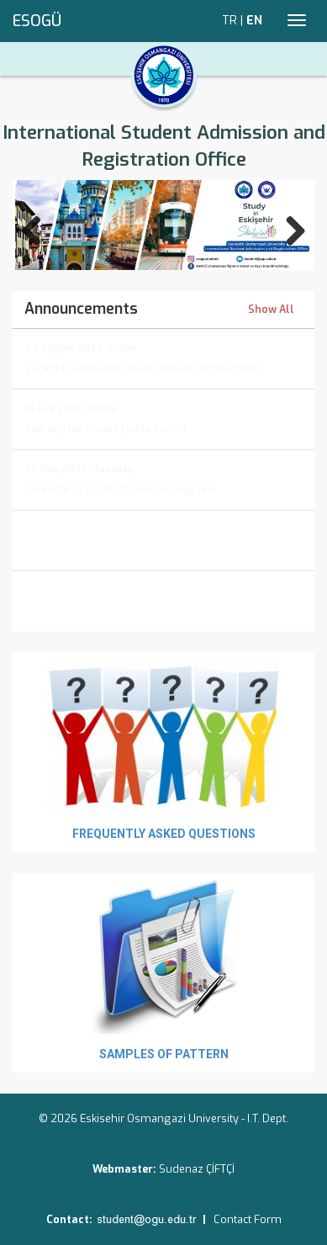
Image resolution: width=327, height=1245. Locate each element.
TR (229, 21)
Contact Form (248, 1219)
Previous (40, 227)
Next (287, 227)
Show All (271, 310)
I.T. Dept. (267, 1118)
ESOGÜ (37, 21)
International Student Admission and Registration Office (164, 146)
